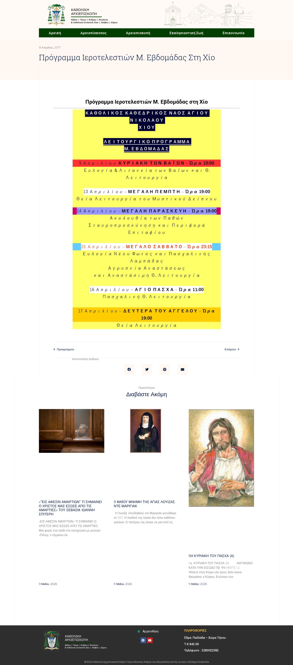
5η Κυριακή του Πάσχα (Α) (211, 556)
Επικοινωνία (233, 33)
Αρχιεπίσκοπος (93, 33)
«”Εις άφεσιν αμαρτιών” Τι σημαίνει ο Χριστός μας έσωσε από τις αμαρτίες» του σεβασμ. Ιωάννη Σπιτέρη (70, 508)
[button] (129, 369)
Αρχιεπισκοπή (138, 33)
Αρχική (55, 33)
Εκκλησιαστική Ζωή (186, 33)
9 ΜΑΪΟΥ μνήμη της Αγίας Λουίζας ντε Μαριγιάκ (144, 504)
